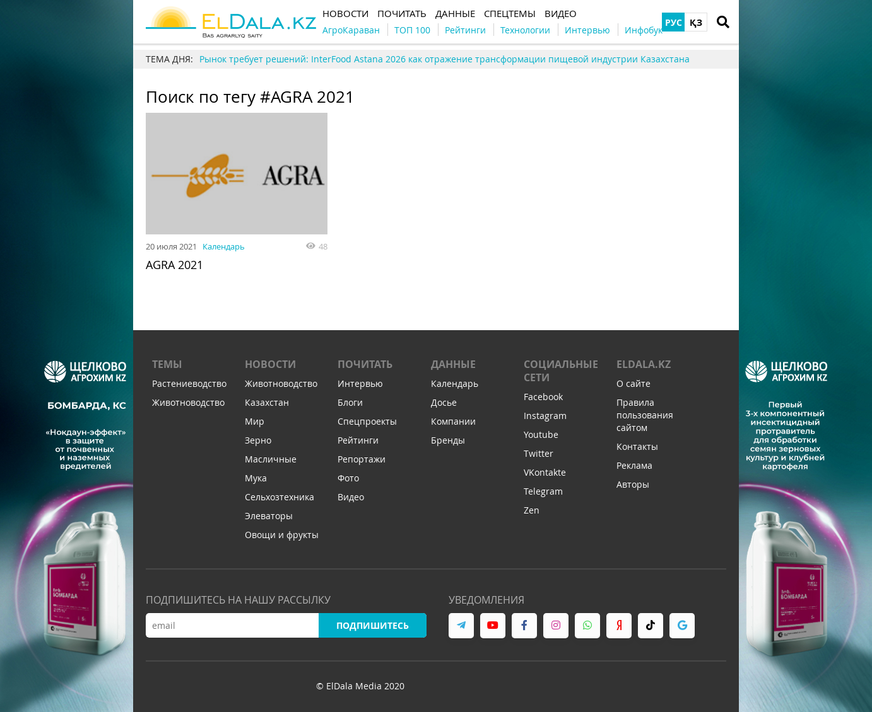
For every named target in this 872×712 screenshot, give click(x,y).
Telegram (543, 491)
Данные (453, 364)
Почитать (365, 364)
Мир (254, 421)
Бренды (448, 440)
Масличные (271, 459)
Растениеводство (189, 383)
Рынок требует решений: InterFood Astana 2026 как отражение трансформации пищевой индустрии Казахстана (444, 59)
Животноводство (188, 402)
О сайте (633, 383)
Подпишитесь (372, 625)
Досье (444, 402)
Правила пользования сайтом (644, 415)
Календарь (224, 246)
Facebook (543, 397)
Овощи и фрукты (282, 535)
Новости (270, 364)
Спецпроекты (367, 421)
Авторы (632, 484)
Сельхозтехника (279, 497)
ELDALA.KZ (643, 364)
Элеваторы (269, 516)
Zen (531, 510)
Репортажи (362, 459)
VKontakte (545, 472)
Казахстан (267, 402)
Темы (167, 364)
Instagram (545, 416)
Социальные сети (561, 370)
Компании (453, 421)
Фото (348, 478)
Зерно (258, 440)
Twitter (538, 453)
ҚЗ (696, 22)
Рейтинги (358, 440)
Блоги (350, 402)
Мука (256, 478)
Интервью (360, 383)
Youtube (541, 434)
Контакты (637, 446)
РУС (673, 22)
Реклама (634, 465)
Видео (351, 497)
